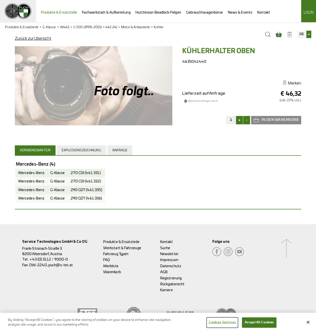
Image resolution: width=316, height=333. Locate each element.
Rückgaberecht (172, 284)
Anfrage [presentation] (120, 150)
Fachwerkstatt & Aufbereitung (106, 12)
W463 (64, 27)
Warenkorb (112, 272)
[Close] (308, 325)
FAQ (106, 260)
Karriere (166, 290)
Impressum (169, 260)
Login (309, 12)
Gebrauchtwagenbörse (204, 12)
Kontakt (263, 12)
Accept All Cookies (259, 325)
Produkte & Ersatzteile (59, 12)
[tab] (36, 150)
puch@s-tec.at (60, 265)
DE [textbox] (301, 34)
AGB (164, 272)
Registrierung (171, 278)
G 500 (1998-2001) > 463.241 (95, 27)
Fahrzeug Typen (115, 254)
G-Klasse (49, 27)
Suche (165, 248)
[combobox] (304, 34)
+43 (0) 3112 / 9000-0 (49, 259)
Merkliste (110, 266)
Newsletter (169, 254)
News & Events (240, 12)
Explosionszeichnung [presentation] (81, 150)
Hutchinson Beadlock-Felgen (158, 12)
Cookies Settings (222, 325)
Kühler (159, 27)
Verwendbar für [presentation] (35, 150)
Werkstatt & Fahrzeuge (122, 248)
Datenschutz (170, 266)
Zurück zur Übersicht (33, 39)
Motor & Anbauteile (135, 27)
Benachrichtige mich (203, 101)
